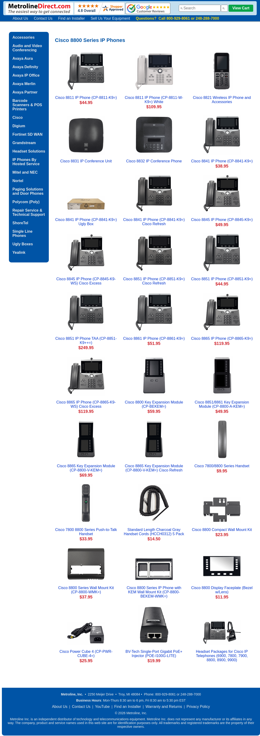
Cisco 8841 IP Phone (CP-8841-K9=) (222, 161)
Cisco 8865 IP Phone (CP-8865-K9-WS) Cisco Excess (86, 404)
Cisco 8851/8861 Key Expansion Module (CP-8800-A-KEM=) (222, 404)
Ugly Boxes (22, 244)
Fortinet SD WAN (27, 134)
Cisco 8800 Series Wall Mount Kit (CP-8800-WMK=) (86, 590)
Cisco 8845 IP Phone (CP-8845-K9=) (222, 220)
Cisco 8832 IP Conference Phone (154, 161)
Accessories (23, 37)
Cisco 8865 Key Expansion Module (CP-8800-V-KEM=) (86, 468)
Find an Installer (71, 18)
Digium (18, 126)
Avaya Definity (25, 67)
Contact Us (43, 18)
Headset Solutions (28, 151)
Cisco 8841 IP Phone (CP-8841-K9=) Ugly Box (86, 222)
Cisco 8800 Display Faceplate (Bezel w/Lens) (221, 590)
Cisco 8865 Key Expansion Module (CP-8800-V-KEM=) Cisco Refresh (154, 468)
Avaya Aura (22, 58)
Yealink (18, 252)
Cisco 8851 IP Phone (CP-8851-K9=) (222, 279)
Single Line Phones (22, 233)
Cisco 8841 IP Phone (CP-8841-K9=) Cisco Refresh (154, 222)
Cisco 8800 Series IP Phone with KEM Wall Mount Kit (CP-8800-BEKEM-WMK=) (154, 592)
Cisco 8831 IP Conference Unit (86, 161)
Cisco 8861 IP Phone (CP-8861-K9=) (154, 338)
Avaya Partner (25, 92)
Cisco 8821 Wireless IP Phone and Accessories (222, 100)
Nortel (17, 181)
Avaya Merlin (23, 84)
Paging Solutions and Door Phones (27, 191)
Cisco (17, 118)
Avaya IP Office (26, 75)
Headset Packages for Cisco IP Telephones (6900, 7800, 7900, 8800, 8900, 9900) (222, 656)
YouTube (102, 707)
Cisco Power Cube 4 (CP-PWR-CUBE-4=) (86, 654)
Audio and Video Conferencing (27, 48)
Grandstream (24, 143)
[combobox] (200, 8)
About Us (20, 18)
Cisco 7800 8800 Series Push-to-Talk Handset (86, 532)
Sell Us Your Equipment (110, 18)
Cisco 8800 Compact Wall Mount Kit (222, 530)
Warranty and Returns (163, 707)
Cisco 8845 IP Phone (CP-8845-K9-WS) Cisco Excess (86, 281)
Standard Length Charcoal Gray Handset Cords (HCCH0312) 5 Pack (154, 532)
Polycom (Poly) (26, 202)
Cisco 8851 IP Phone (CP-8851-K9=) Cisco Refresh (154, 281)
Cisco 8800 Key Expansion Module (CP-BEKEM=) (154, 404)
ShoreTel (20, 223)
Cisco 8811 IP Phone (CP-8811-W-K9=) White (154, 100)
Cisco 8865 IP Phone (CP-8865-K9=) (222, 338)
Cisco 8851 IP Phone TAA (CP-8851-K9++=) (86, 340)
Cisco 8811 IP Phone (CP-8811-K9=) (86, 98)
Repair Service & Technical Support (28, 212)
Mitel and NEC (25, 172)
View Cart (240, 8)
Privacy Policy (198, 707)
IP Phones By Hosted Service (26, 162)
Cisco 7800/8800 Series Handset (222, 466)
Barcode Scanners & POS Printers (27, 105)
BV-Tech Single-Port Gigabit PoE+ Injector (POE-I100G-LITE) (154, 654)
